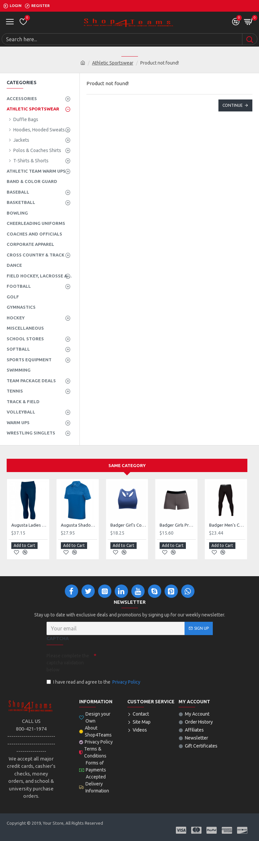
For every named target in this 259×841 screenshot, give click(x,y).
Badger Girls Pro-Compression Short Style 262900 (178, 525)
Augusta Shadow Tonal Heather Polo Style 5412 (79, 525)
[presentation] (143, 662)
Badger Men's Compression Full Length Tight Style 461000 (227, 525)
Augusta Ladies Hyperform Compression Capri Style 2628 (29, 525)
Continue (232, 105)
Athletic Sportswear (112, 63)
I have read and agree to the (94, 682)
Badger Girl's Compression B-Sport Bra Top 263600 (128, 525)
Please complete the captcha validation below (68, 662)
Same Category (127, 465)
